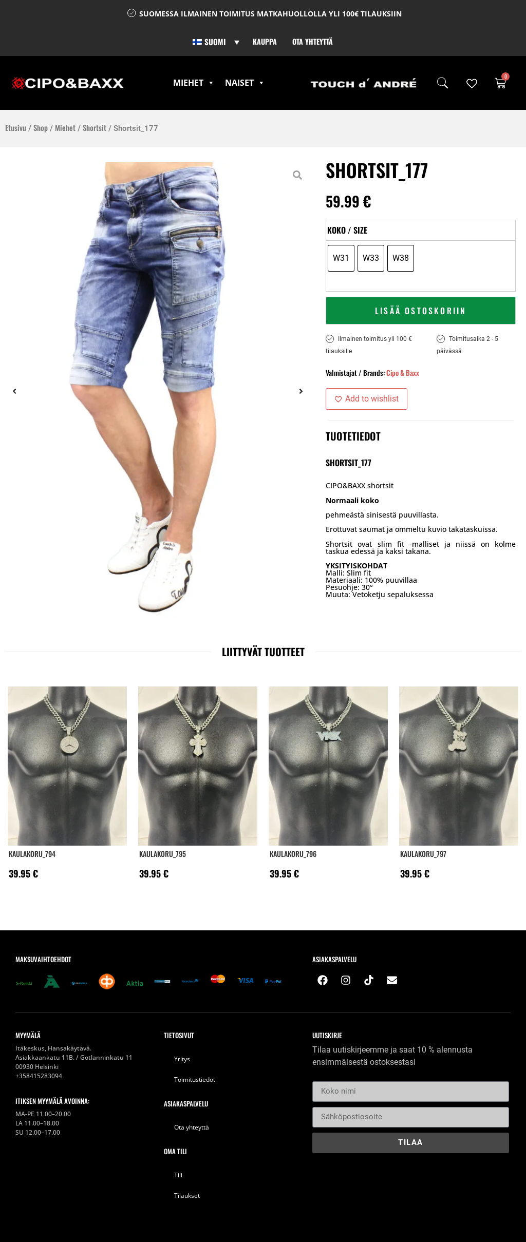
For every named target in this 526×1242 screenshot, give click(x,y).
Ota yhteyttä (312, 41)
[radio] (341, 258)
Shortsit (94, 127)
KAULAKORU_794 (32, 853)
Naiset (245, 83)
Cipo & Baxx (402, 372)
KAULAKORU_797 (423, 853)
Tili (178, 1175)
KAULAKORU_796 (293, 853)
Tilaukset (187, 1195)
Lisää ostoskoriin (420, 310)
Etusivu (15, 127)
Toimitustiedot (194, 1079)
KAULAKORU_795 (162, 853)
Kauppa (265, 41)
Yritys (182, 1059)
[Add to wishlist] (366, 399)
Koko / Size (347, 230)
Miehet (194, 83)
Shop (40, 127)
